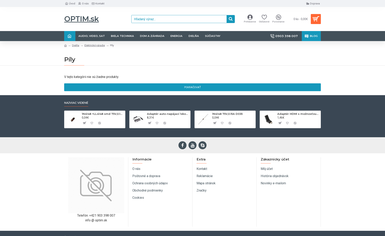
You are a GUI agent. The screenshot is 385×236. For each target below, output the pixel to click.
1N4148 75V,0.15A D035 (227, 113)
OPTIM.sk (81, 18)
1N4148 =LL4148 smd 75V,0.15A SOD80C (103, 113)
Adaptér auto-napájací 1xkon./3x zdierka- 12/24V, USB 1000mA (168, 113)
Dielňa (75, 45)
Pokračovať (192, 87)
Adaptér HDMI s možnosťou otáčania (298, 113)
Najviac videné (76, 103)
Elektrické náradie (94, 45)
